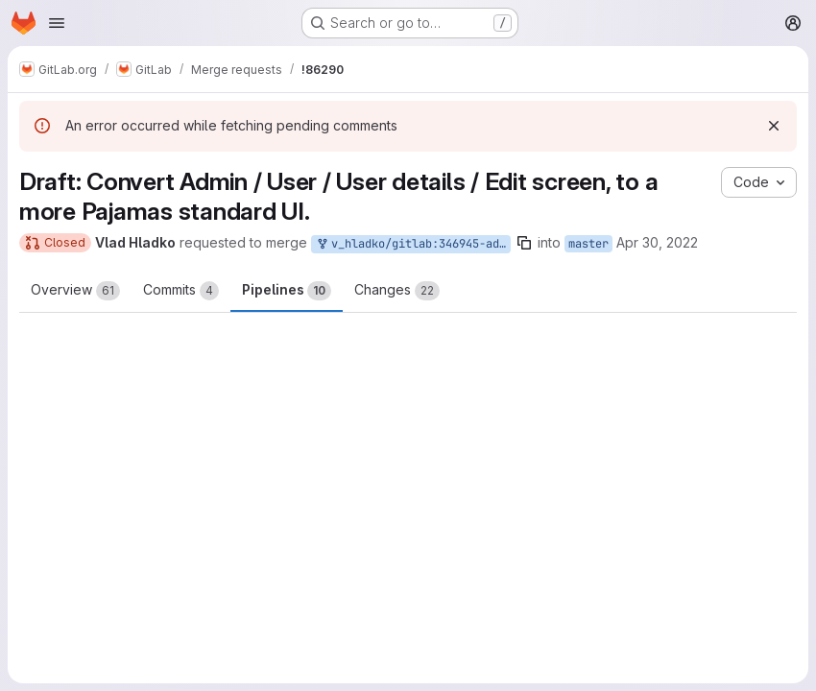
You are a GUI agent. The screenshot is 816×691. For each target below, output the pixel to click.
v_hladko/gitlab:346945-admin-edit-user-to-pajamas (413, 244)
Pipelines (286, 290)
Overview (75, 290)
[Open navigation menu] (56, 23)
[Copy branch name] (524, 242)
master (588, 243)
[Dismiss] (773, 125)
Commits (181, 290)
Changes (397, 290)
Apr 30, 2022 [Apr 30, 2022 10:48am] (657, 242)
